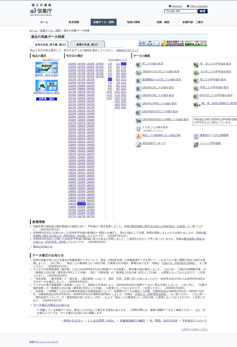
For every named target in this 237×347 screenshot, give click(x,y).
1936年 (81, 188)
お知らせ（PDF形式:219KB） (179, 263)
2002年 (72, 138)
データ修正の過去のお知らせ (51, 305)
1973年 (81, 73)
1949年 (81, 147)
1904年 (90, 132)
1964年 (81, 101)
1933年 (81, 197)
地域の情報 (133, 22)
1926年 (90, 63)
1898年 (90, 150)
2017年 (72, 91)
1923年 (90, 73)
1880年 (90, 207)
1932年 (81, 200)
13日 (117, 101)
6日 (118, 79)
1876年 (99, 63)
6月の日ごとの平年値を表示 (216, 95)
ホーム (44, 22)
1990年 (72, 175)
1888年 (90, 182)
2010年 (72, 113)
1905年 (90, 129)
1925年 (90, 67)
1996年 (72, 157)
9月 (110, 88)
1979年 (72, 210)
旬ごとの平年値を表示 (213, 79)
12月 (109, 98)
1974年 (81, 70)
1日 (118, 63)
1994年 (72, 163)
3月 (110, 70)
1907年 (90, 123)
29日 (123, 104)
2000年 (72, 144)
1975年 (81, 67)
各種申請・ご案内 (192, 22)
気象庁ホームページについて (43, 342)
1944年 (81, 163)
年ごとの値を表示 (152, 63)
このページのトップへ (195, 329)
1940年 (81, 175)
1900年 (90, 144)
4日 (118, 73)
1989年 (72, 178)
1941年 (81, 172)
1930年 (81, 207)
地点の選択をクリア (51, 60)
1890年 (90, 175)
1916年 (90, 95)
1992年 (72, 169)
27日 (123, 98)
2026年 (72, 63)
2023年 (72, 73)
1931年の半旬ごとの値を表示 (159, 103)
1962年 (81, 107)
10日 (117, 91)
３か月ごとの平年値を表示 (215, 71)
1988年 (72, 182)
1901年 (90, 141)
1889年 (90, 178)
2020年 (72, 82)
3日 (118, 70)
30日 (123, 107)
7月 (110, 82)
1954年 (81, 132)
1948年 (81, 150)
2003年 (72, 135)
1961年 (81, 110)
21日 (123, 79)
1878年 (90, 213)
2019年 (72, 85)
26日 (123, 95)
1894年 (90, 163)
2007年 (72, 123)
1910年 (90, 113)
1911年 (90, 110)
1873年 (99, 73)
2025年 (72, 67)
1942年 (81, 169)
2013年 (72, 104)
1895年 (90, 160)
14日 (117, 104)
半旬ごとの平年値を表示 (214, 87)
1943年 (81, 166)
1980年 (72, 207)
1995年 (72, 160)
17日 (123, 67)
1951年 (81, 141)
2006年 (72, 126)
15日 (117, 107)
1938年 (81, 182)
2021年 (72, 79)
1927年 (81, 216)
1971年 (81, 79)
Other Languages (199, 6)
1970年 (81, 82)
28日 (123, 101)
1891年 (90, 172)
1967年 (81, 91)
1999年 (72, 147)
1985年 (72, 191)
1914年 (90, 101)
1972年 (81, 76)
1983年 (72, 197)
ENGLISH (177, 6)
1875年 (99, 67)
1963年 (81, 104)
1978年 (72, 213)
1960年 (81, 113)
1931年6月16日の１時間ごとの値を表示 (165, 119)
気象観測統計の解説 (132, 320)
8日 (118, 85)
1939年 (81, 178)
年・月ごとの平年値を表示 (215, 63)
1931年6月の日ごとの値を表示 (160, 111)
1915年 (90, 98)
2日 (118, 67)
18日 (123, 70)
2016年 (72, 95)
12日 (117, 98)
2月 (110, 67)
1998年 (72, 150)
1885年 (90, 191)
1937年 (81, 185)
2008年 (72, 119)
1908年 (90, 119)
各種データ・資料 (103, 22)
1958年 (81, 119)
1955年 (81, 129)
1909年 (90, 116)
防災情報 (74, 22)
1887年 (90, 185)
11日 (117, 95)
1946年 (81, 157)
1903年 (90, 135)
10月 (109, 91)
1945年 (81, 160)
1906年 (90, 126)
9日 (118, 88)
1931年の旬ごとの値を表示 (158, 95)
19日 (123, 73)
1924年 (90, 70)
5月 (110, 76)
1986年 (72, 188)
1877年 (90, 216)
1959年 (81, 116)
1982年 (72, 200)
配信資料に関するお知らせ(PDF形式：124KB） (159, 226)
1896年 (90, 157)
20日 (123, 76)
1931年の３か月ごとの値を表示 (160, 71)
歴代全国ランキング (154, 143)
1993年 (72, 166)
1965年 (81, 98)
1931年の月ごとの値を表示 (158, 87)
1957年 (81, 123)
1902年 (90, 138)
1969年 (81, 85)
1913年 (90, 104)
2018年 (72, 88)
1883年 (90, 197)
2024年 (72, 70)
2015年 (72, 98)
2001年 (72, 141)
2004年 (72, 132)
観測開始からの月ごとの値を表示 (161, 79)
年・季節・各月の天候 (164, 320)
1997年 (72, 154)
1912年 (90, 107)
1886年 (90, 188)
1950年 (81, 144)
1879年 (90, 210)
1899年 (90, 147)
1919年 (90, 85)
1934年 (81, 194)
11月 (109, 95)
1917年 (90, 91)
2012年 (72, 107)
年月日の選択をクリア (117, 60)
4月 (110, 73)
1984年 (72, 194)
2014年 (72, 101)
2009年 (72, 116)
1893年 (90, 166)
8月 (110, 85)
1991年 (72, 172)
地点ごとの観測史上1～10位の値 (161, 135)
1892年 (90, 169)
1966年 (81, 95)
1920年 (90, 82)
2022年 (72, 76)
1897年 (90, 154)
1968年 (81, 88)
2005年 (72, 129)
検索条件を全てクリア (127, 50)
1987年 (72, 185)
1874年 (99, 70)
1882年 (90, 200)
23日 (123, 85)
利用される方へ (73, 320)
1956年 (81, 126)
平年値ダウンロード (194, 320)
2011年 (72, 110)
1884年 (90, 194)
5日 (118, 76)
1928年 (81, 213)
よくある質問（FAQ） (101, 320)
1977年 (72, 216)
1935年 (81, 191)
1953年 (81, 135)
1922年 (90, 76)
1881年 (90, 203)
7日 (118, 82)
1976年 (81, 63)
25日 (123, 91)
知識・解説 (163, 22)
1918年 (90, 88)
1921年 (90, 79)
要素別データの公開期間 (214, 135)
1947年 (81, 154)
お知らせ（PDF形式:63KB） (151, 294)
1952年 (81, 138)
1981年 (72, 203)
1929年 (81, 210)
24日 (123, 88)
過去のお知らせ (43, 246)
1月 (110, 63)
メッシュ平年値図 (210, 143)
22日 (123, 82)
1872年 (99, 76)
